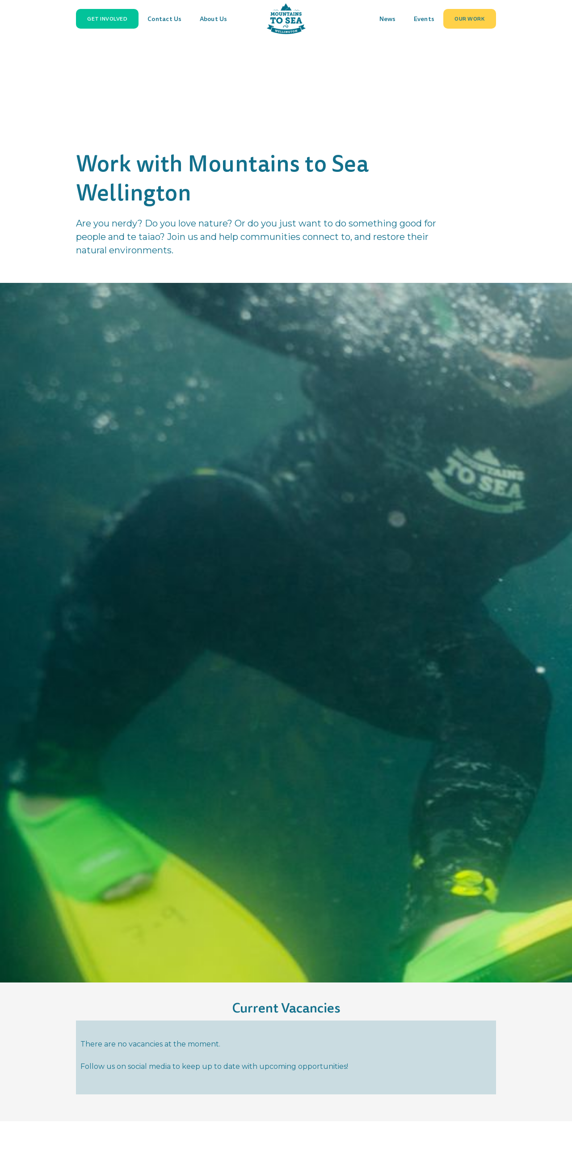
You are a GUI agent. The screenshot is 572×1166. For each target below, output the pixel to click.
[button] (107, 18)
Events (424, 18)
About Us (213, 18)
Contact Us (164, 18)
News (387, 18)
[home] (286, 18)
